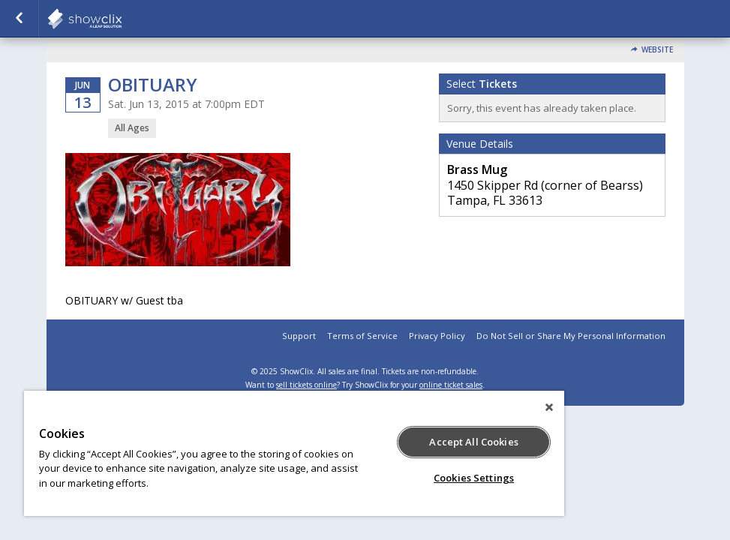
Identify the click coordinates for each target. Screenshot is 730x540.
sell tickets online (306, 385)
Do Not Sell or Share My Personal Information (570, 335)
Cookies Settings (474, 477)
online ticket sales (450, 385)
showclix (122, 19)
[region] (294, 453)
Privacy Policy (437, 335)
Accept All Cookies (473, 441)
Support (299, 335)
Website (657, 50)
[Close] (549, 407)
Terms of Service (362, 335)
